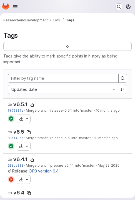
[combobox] (63, 89)
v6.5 (18, 132)
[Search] (122, 78)
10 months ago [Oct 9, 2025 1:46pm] (108, 110)
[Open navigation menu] (15, 6)
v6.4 (18, 192)
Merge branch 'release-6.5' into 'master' (58, 138)
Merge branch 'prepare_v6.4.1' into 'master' (60, 165)
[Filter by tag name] (63, 78)
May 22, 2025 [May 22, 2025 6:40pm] (108, 165)
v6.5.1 (20, 104)
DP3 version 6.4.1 (45, 171)
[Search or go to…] (119, 6)
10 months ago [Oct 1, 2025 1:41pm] (106, 138)
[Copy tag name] (31, 104)
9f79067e (15, 110)
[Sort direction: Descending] (122, 89)
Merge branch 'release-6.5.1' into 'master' (59, 110)
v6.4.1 (20, 159)
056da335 (15, 165)
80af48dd (15, 138)
